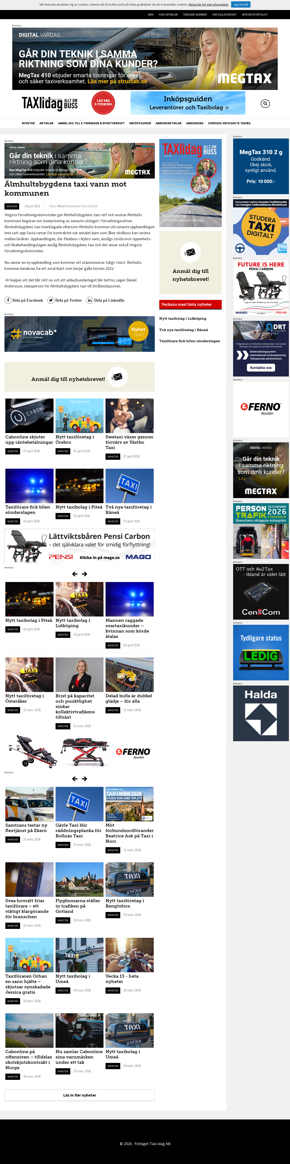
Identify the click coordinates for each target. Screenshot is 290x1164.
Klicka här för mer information (208, 4)
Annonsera (194, 123)
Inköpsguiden (140, 123)
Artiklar (46, 123)
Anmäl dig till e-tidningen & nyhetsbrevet (91, 123)
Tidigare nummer (195, 14)
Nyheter (28, 123)
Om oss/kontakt (224, 14)
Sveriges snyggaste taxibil (229, 123)
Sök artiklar (168, 14)
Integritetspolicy (255, 14)
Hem (150, 14)
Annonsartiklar (169, 123)
